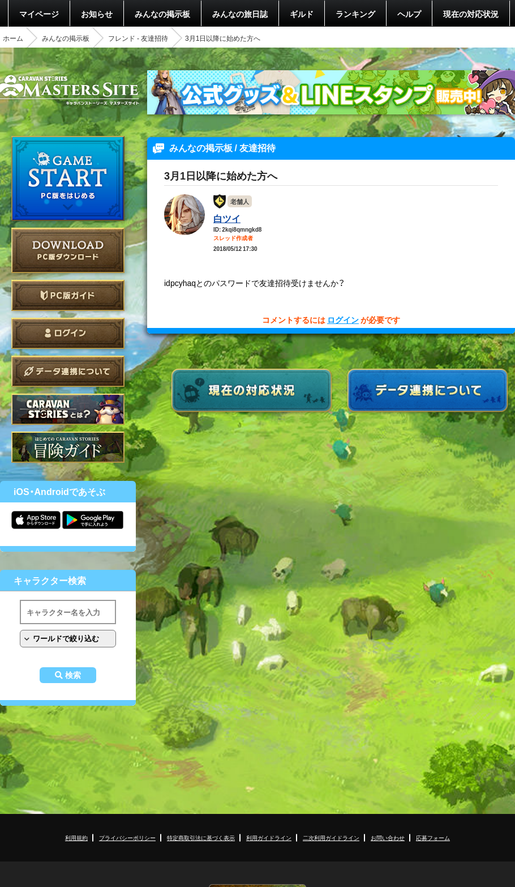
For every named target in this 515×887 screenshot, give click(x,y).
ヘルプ (409, 13)
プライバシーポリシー (127, 837)
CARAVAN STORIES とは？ (68, 409)
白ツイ (227, 218)
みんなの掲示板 (162, 13)
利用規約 (76, 837)
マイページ (39, 13)
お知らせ (97, 13)
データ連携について (68, 371)
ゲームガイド (68, 447)
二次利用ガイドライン (331, 837)
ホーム (13, 38)
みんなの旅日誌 (240, 13)
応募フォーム (433, 837)
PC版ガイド (68, 295)
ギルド (302, 13)
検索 (73, 675)
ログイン (68, 333)
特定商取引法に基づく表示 (201, 837)
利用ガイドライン (268, 837)
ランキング (355, 13)
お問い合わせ (388, 837)
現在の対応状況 (471, 13)
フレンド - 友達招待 (138, 38)
